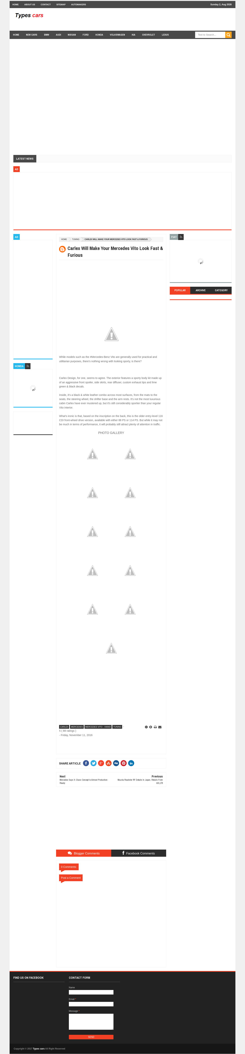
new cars (31, 34)
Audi (58, 34)
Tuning (75, 239)
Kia (133, 34)
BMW (46, 34)
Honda (99, 34)
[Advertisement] (163, 19)
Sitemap (60, 4)
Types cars (39, 1048)
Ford (86, 34)
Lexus (165, 34)
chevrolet (148, 34)
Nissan (72, 34)
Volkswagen (117, 34)
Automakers (78, 4)
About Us (29, 4)
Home (15, 4)
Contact (46, 4)
